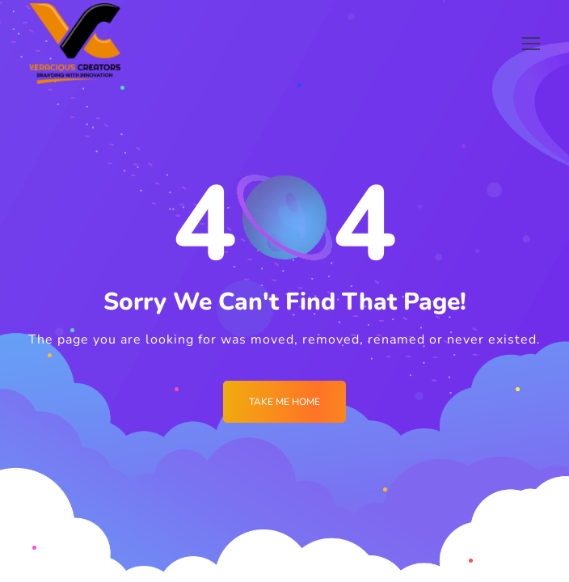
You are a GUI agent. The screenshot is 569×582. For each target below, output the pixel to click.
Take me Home (284, 401)
